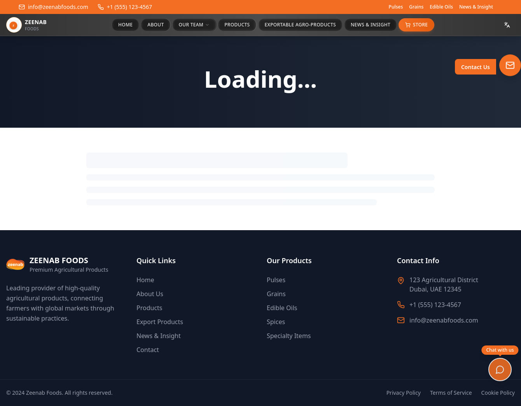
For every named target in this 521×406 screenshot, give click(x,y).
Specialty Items (289, 335)
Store (416, 24)
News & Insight (476, 7)
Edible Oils (441, 7)
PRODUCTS (237, 24)
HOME (125, 24)
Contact (147, 349)
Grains (416, 7)
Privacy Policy (403, 392)
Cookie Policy (498, 392)
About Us (149, 294)
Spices (276, 322)
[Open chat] (500, 369)
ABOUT (155, 24)
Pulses (396, 7)
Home (145, 280)
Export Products (159, 322)
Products (149, 308)
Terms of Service (451, 392)
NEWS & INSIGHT (370, 24)
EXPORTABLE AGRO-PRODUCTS (300, 24)
